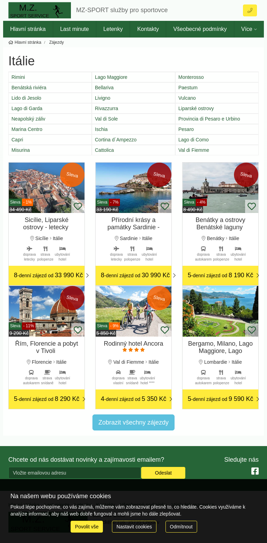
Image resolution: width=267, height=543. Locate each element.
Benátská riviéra (28, 87)
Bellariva (104, 87)
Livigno (102, 98)
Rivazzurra (106, 108)
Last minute (74, 29)
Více (246, 29)
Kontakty (148, 29)
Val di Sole (106, 119)
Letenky (113, 29)
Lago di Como (193, 139)
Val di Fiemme (193, 150)
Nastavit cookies (134, 526)
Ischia (101, 129)
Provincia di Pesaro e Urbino (209, 119)
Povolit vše (87, 526)
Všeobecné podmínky (200, 29)
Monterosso (191, 77)
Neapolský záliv (28, 119)
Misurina (20, 150)
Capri (17, 139)
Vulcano (187, 98)
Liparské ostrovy (196, 108)
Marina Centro (26, 129)
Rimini (18, 77)
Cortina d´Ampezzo (116, 139)
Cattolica (104, 150)
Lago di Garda (26, 108)
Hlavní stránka (28, 29)
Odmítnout (181, 526)
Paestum (187, 87)
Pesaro (186, 129)
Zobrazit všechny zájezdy (133, 422)
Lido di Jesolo (26, 98)
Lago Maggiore (111, 77)
